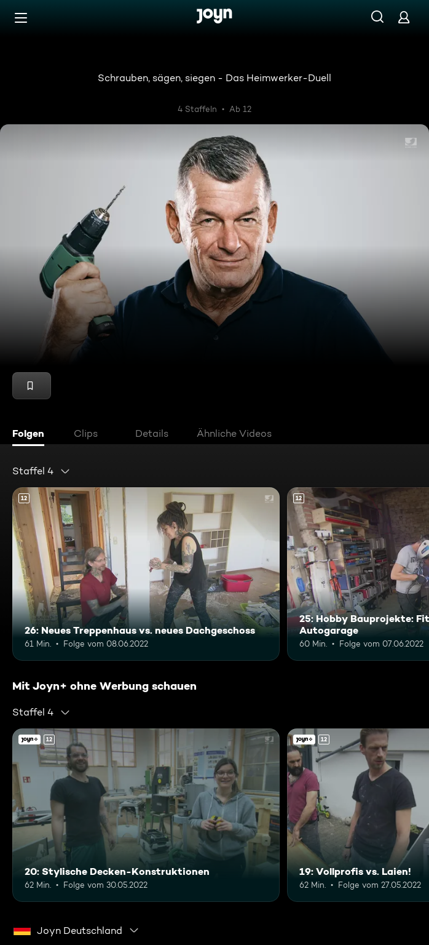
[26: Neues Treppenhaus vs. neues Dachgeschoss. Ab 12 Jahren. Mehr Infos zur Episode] (146, 574)
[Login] (403, 17)
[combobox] (41, 471)
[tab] (31, 435)
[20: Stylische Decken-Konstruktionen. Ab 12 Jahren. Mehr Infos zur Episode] (146, 815)
